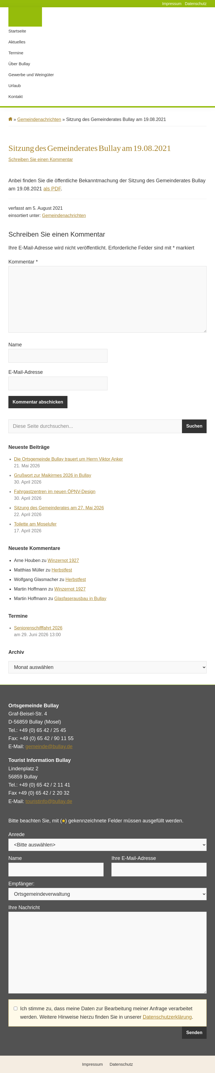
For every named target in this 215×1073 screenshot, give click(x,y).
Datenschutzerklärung (167, 1017)
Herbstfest (62, 570)
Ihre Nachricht (24, 907)
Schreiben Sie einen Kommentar (40, 159)
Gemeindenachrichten (64, 215)
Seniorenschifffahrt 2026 (38, 628)
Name (15, 344)
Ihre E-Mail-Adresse (133, 858)
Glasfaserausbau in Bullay (80, 598)
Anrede (16, 834)
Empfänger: (21, 884)
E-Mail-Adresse (25, 372)
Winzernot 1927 (63, 560)
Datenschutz (196, 3)
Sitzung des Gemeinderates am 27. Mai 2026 (59, 507)
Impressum (171, 3)
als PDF (52, 189)
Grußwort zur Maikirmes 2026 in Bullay (52, 475)
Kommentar (23, 262)
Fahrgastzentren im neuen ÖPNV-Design (54, 491)
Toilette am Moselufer (35, 524)
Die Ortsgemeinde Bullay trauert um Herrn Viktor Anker (68, 459)
